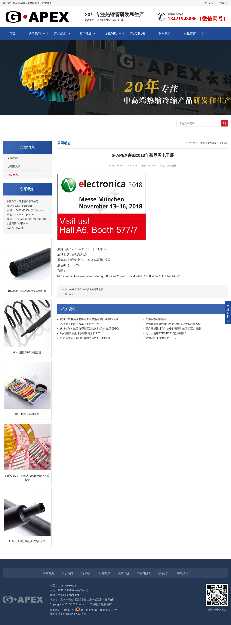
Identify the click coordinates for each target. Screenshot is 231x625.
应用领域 (85, 33)
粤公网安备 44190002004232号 (97, 609)
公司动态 (13, 174)
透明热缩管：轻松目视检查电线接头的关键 (85, 337)
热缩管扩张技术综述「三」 (161, 337)
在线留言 (190, 33)
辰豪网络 (68, 613)
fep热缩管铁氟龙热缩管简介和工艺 (80, 333)
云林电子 (95, 604)
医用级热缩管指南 (156, 319)
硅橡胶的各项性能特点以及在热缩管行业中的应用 (89, 319)
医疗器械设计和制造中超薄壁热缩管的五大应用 (173, 328)
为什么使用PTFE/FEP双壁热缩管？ (166, 333)
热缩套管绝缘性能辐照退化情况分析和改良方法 (173, 323)
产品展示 (60, 33)
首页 (12, 33)
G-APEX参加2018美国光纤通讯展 (86, 289)
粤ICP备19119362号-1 (63, 609)
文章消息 (111, 33)
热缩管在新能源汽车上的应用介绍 (80, 323)
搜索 (224, 123)
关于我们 (209, 3)
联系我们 (223, 3)
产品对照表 (137, 33)
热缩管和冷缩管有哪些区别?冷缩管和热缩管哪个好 (89, 328)
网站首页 (48, 573)
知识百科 (13, 157)
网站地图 (80, 613)
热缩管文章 (14, 166)
